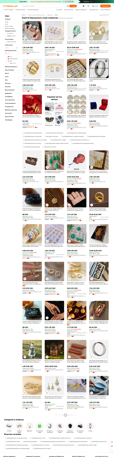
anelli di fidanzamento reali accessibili (96, 136)
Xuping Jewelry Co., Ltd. (28, 126)
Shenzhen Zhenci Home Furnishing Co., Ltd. (99, 407)
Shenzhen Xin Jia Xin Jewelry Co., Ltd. (98, 88)
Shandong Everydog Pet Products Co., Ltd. (32, 369)
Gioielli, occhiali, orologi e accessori (36, 15)
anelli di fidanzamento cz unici (37, 438)
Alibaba (23, 15)
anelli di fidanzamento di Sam (12, 441)
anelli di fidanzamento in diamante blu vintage (82, 143)
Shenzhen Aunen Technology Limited (98, 371)
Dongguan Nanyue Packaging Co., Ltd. (76, 183)
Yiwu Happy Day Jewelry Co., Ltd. (97, 181)
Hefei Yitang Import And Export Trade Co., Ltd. (32, 219)
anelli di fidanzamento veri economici (32, 143)
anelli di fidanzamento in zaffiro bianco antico (63, 445)
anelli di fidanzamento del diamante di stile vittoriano (52, 441)
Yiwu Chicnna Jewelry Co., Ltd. (52, 88)
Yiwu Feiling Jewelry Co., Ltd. (29, 89)
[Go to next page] (75, 415)
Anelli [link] (56, 15)
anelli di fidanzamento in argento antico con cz (59, 438)
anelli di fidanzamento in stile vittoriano (77, 441)
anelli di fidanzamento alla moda (98, 441)
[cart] (88, 6)
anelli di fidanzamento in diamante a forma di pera (35, 140)
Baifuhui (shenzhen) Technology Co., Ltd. (76, 335)
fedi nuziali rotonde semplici (30, 441)
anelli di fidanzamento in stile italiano (54, 133)
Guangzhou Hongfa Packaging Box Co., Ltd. (99, 125)
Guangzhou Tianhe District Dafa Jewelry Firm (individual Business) (54, 181)
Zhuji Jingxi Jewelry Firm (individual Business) (54, 408)
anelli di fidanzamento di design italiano (32, 133)
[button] (68, 6)
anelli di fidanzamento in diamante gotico (76, 133)
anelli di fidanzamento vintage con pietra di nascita (56, 143)
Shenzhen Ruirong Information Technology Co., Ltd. (76, 53)
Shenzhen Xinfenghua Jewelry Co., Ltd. (76, 127)
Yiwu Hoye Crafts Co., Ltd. (73, 369)
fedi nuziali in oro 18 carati (51, 136)
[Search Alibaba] (44, 6)
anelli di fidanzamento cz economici (82, 438)
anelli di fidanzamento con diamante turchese (16, 438)
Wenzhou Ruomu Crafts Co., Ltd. (30, 181)
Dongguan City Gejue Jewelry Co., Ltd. (54, 217)
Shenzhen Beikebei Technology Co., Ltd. (99, 52)
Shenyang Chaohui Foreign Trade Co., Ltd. (54, 369)
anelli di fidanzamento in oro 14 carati (40, 445)
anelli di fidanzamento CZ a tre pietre (41, 448)
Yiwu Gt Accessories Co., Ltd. (52, 53)
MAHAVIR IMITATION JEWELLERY (75, 407)
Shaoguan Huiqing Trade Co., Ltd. (30, 407)
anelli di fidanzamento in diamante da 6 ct (79, 140)
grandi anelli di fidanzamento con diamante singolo (17, 448)
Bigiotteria (50, 15)
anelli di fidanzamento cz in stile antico (32, 136)
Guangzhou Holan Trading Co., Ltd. (30, 52)
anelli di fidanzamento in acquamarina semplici (72, 136)
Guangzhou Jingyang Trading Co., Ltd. (76, 89)
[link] (112, 442)
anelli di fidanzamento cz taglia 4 (58, 140)
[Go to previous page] (56, 415)
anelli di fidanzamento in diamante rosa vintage (16, 445)
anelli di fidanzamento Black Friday (31, 147)
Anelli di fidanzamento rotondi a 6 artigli (86, 445)
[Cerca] (73, 6)
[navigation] (12, 215)
